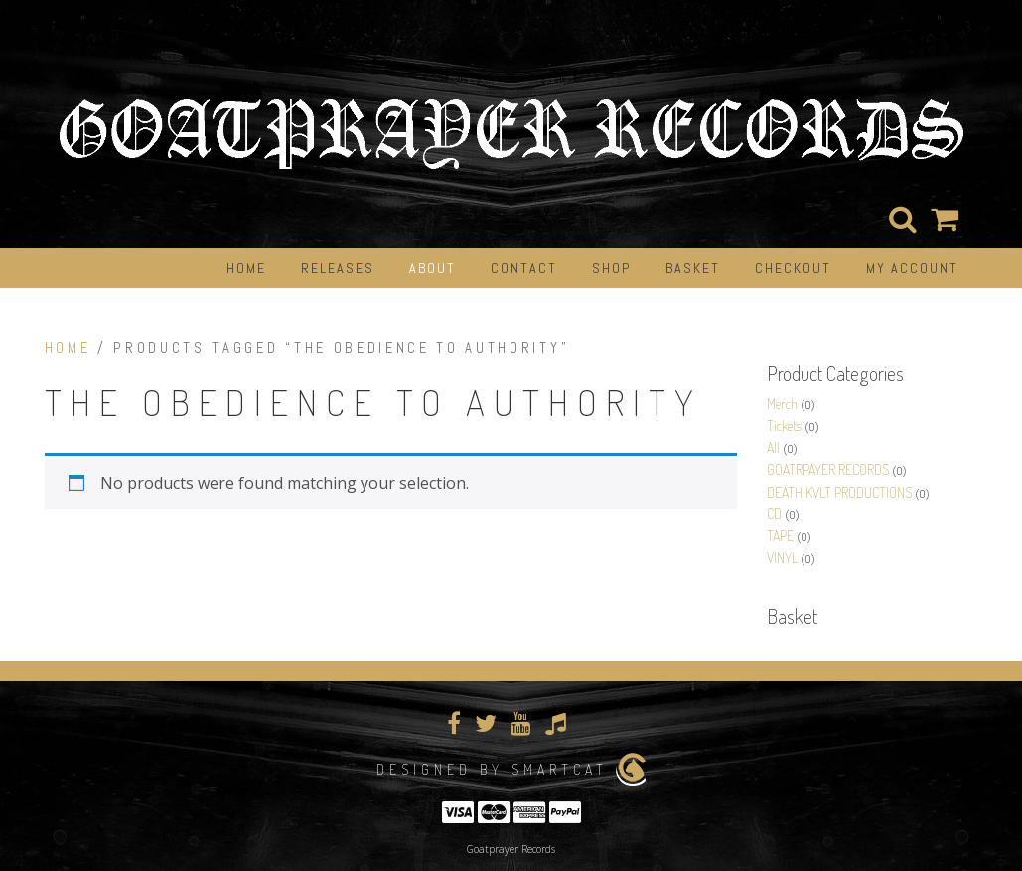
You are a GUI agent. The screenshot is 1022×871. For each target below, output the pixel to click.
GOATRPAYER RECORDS (828, 469)
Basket (692, 268)
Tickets (784, 425)
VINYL (782, 557)
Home (246, 268)
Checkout (793, 268)
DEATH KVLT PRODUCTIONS (839, 492)
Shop (611, 268)
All (773, 447)
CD (774, 514)
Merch (782, 403)
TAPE (780, 535)
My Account (912, 268)
